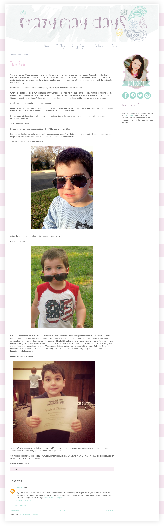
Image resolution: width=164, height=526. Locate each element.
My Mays (60, 46)
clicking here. (129, 115)
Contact (116, 46)
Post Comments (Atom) (29, 514)
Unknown (20, 487)
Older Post (109, 510)
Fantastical (100, 46)
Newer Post (15, 510)
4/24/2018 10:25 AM (23, 501)
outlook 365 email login (52, 498)
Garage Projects (79, 46)
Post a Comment (19, 505)
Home (46, 46)
